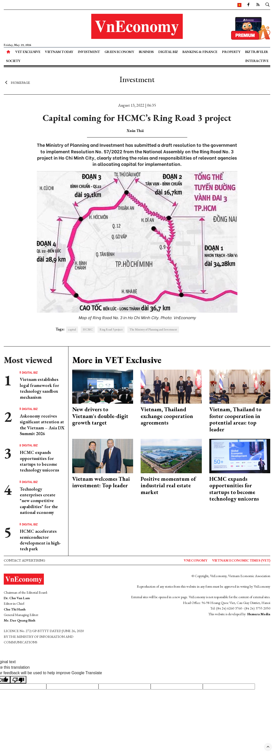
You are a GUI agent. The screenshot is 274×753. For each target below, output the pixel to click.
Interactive (256, 60)
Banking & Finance (199, 51)
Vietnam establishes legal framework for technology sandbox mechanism (39, 388)
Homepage (17, 82)
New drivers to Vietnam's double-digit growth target (100, 416)
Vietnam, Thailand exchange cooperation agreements (167, 416)
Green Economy (119, 51)
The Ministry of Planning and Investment (153, 329)
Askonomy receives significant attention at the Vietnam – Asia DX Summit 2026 (42, 424)
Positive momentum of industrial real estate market (168, 485)
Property (231, 51)
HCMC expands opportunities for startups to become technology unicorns (39, 461)
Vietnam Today (59, 51)
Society (13, 60)
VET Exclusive (27, 51)
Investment (89, 51)
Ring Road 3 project (111, 329)
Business (146, 51)
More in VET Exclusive (116, 360)
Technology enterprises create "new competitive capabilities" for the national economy (39, 500)
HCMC (88, 329)
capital (72, 329)
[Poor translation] (18, 679)
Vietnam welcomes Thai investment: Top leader (101, 482)
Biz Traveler (256, 51)
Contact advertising (24, 560)
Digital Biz (168, 51)
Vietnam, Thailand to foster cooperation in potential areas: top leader (235, 419)
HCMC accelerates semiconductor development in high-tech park (40, 540)
